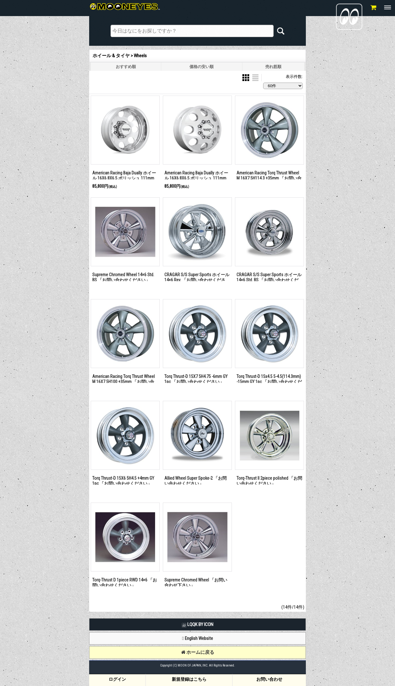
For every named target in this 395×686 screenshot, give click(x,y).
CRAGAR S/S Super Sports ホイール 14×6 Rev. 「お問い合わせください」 (196, 279)
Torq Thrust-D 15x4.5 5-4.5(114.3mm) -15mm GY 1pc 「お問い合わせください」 (269, 381)
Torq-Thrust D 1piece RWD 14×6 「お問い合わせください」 (124, 582)
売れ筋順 (273, 66)
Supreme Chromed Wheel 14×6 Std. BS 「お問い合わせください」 (123, 277)
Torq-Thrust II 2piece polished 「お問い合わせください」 (269, 481)
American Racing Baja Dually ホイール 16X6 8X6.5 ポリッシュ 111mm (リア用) (124, 178)
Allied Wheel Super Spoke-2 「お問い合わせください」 (195, 481)
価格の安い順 (201, 66)
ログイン (117, 679)
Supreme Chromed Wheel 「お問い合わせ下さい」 (195, 582)
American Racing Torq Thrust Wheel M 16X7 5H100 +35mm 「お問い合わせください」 (123, 381)
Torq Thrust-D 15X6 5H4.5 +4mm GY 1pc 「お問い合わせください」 (123, 481)
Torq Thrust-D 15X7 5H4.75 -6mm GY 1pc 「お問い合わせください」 (196, 379)
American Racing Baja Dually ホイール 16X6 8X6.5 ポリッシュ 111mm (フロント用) (196, 178)
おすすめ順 (126, 66)
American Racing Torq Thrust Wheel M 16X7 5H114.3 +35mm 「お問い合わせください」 (269, 178)
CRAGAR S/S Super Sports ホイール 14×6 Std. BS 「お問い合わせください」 (269, 279)
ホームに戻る (197, 652)
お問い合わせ (269, 679)
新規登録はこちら (189, 679)
